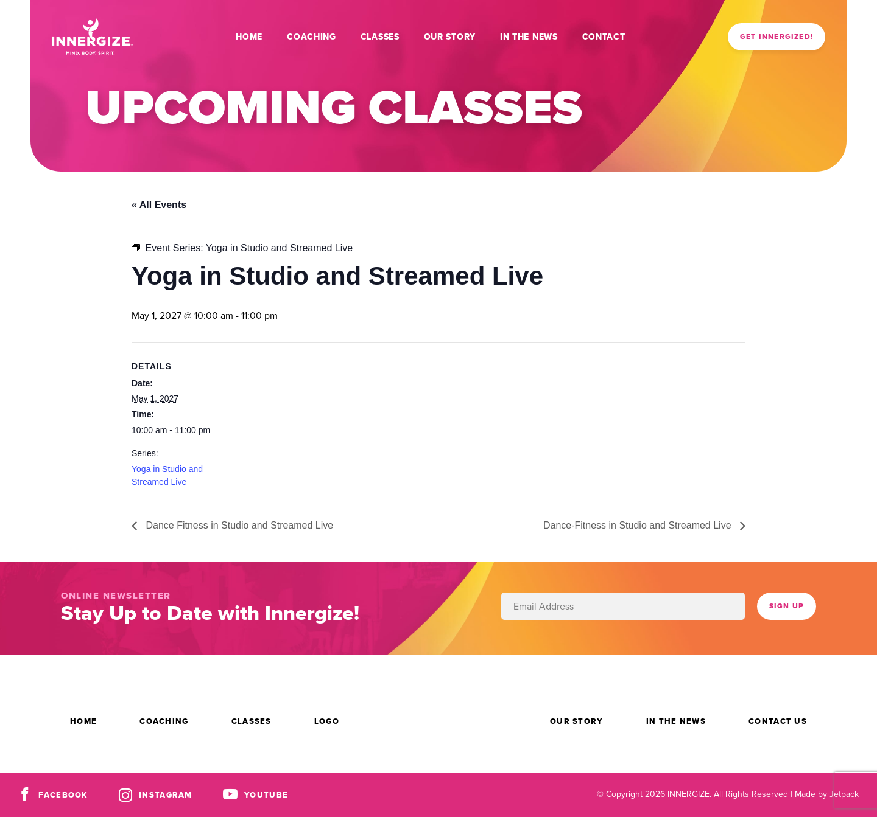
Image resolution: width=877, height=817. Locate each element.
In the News (529, 36)
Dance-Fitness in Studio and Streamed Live (638, 525)
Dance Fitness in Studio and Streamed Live (238, 525)
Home (249, 36)
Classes (380, 36)
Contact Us (777, 721)
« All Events (159, 205)
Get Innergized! (776, 36)
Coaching (311, 36)
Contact (603, 36)
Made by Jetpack (827, 794)
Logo (326, 721)
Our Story (450, 36)
